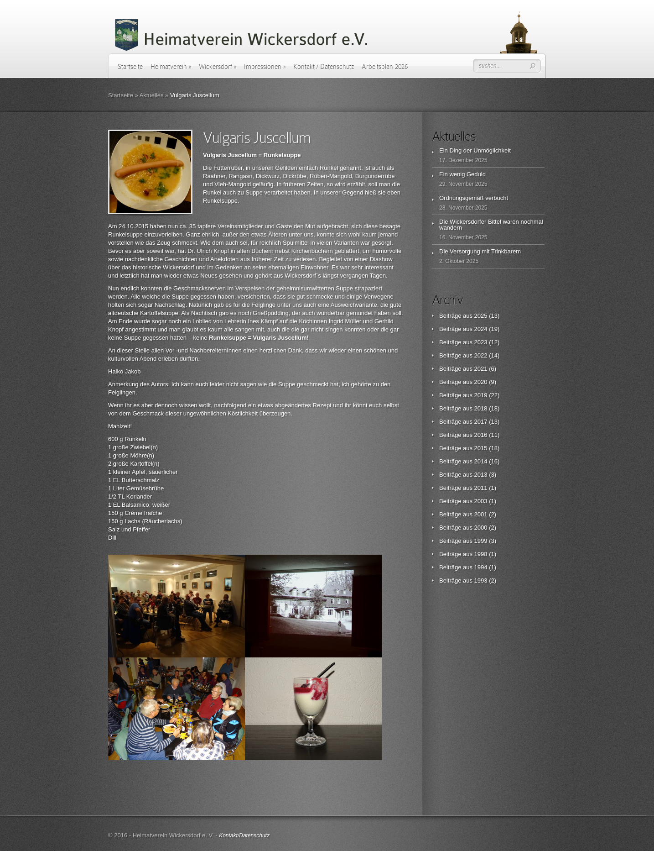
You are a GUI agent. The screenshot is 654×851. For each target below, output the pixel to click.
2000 (481, 527)
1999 (481, 540)
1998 (481, 554)
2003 (481, 501)
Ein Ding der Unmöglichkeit (475, 150)
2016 (481, 434)
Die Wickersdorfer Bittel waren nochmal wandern (491, 224)
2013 (481, 474)
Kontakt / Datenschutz (323, 66)
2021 (481, 368)
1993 (481, 580)
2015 (481, 448)
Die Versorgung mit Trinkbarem (480, 251)
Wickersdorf (217, 66)
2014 (481, 461)
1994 (481, 567)
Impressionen (264, 66)
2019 (481, 395)
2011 (481, 487)
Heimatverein (171, 66)
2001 (481, 514)
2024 (481, 329)
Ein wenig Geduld (462, 174)
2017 (481, 421)
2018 (481, 408)
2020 (481, 381)
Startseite (130, 66)
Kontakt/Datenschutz (244, 835)
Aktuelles (152, 95)
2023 (481, 342)
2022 (481, 355)
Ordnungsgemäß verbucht (473, 197)
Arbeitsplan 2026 (385, 66)
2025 (481, 315)
